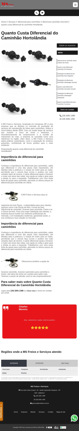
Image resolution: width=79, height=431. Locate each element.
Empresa (24, 412)
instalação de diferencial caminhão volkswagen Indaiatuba (65, 95)
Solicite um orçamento (67, 45)
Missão (33, 412)
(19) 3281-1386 (17, 291)
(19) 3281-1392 (67, 119)
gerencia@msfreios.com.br (39, 403)
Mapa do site (60, 412)
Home (16, 412)
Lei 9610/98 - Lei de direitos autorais (57, 379)
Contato (50, 412)
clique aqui (31, 291)
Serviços (42, 412)
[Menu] (75, 4)
